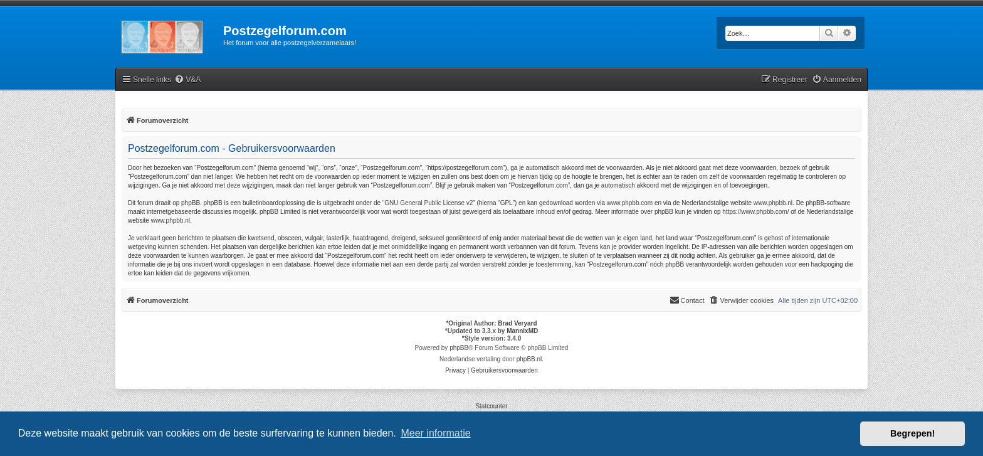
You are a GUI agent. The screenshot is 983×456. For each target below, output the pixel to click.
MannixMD (522, 330)
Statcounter (491, 406)
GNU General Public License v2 (428, 202)
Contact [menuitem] (687, 299)
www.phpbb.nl (773, 202)
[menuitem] (187, 80)
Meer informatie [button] (435, 433)
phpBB (458, 347)
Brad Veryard (517, 323)
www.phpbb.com (630, 202)
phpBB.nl (529, 359)
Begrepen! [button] (912, 433)
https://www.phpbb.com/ (755, 211)
